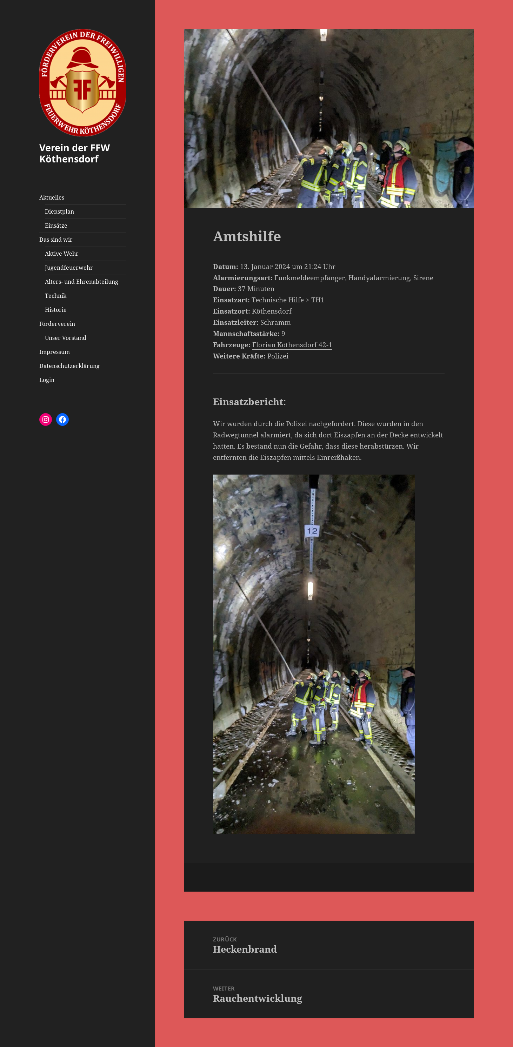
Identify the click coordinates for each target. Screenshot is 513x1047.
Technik (55, 296)
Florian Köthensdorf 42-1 (292, 344)
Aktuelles (51, 197)
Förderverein (57, 324)
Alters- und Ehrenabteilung (81, 282)
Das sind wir (56, 239)
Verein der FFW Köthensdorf (74, 153)
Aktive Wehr (62, 253)
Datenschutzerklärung (69, 366)
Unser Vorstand (65, 338)
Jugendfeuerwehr (69, 267)
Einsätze (56, 225)
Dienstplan (59, 211)
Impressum (54, 352)
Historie (56, 310)
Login (46, 380)
